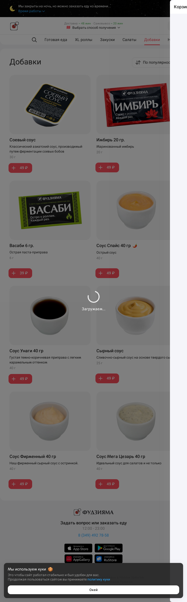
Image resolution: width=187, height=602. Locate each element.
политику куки (98, 579)
